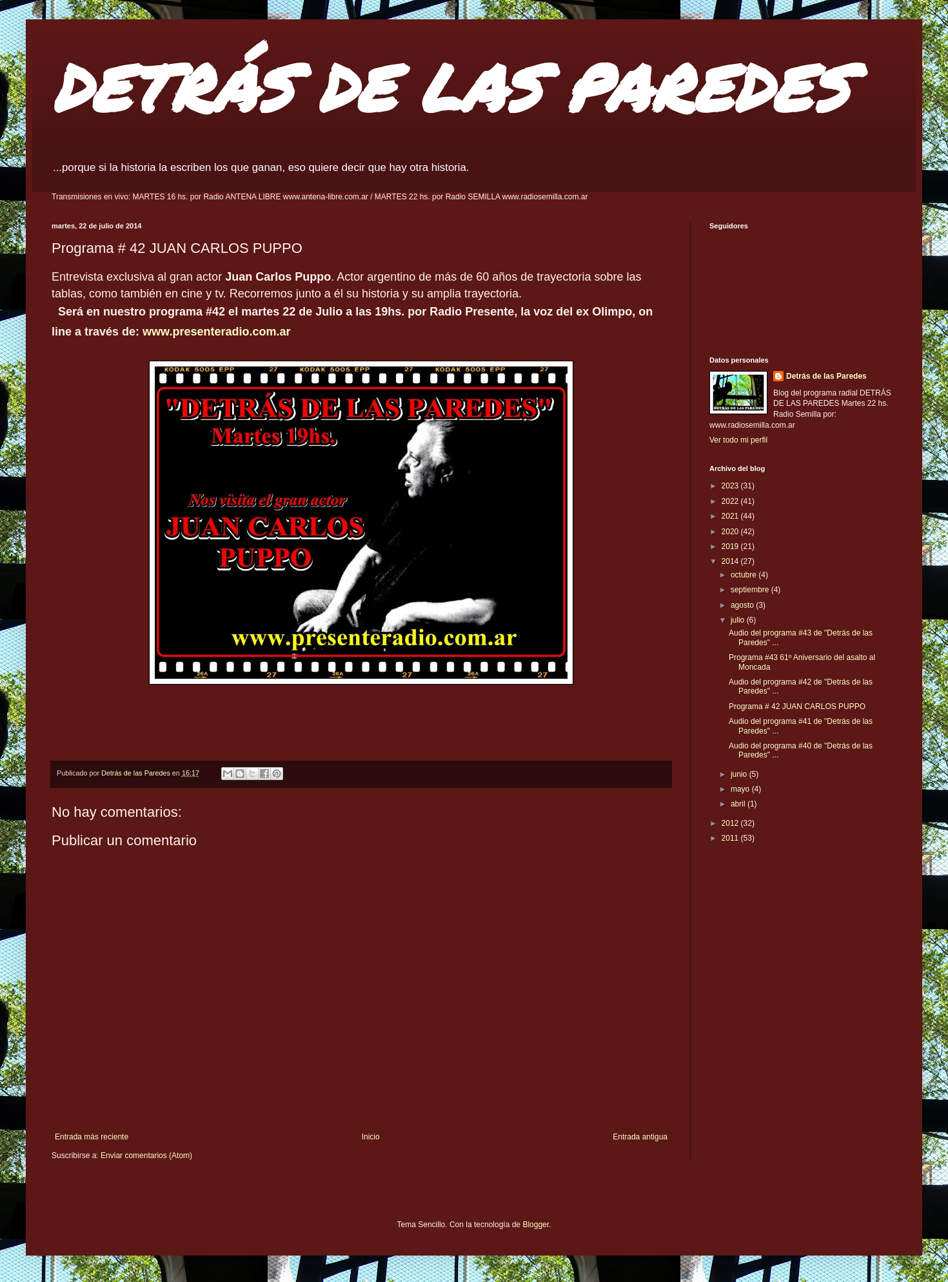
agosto (743, 605)
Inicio (371, 1136)
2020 (731, 531)
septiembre (751, 589)
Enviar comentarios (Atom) (146, 1155)
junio (740, 774)
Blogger (535, 1224)
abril (739, 803)
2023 (731, 485)
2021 (731, 516)
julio (739, 620)
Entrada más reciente (91, 1136)
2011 (731, 838)
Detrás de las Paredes (826, 376)
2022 (731, 501)
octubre (744, 574)
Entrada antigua (640, 1136)
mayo (741, 789)
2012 (731, 823)
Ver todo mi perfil (738, 440)
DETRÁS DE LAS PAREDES (450, 87)
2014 (731, 561)
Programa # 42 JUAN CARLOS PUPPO (797, 706)
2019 (731, 546)
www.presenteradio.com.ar (218, 331)
